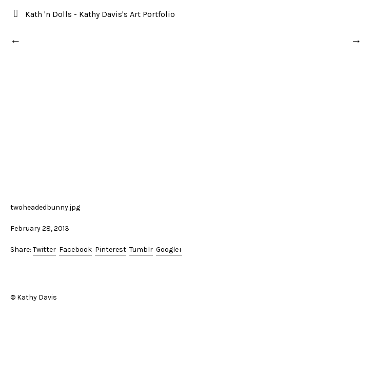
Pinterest (110, 249)
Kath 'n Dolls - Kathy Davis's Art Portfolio (100, 14)
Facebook (75, 249)
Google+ (169, 249)
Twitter (44, 249)
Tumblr (141, 249)
